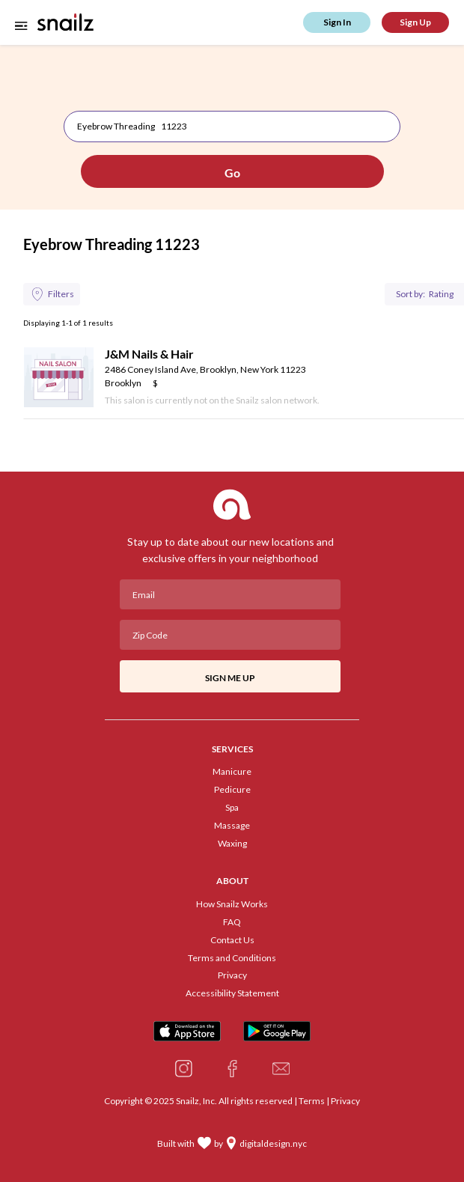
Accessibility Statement (232, 993)
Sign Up (415, 22)
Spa (232, 807)
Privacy (232, 975)
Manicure (232, 772)
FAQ (232, 922)
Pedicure (232, 790)
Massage (232, 825)
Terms (312, 1100)
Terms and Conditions (232, 958)
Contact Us (232, 940)
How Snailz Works (232, 904)
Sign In (337, 22)
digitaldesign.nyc (273, 1144)
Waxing (232, 843)
